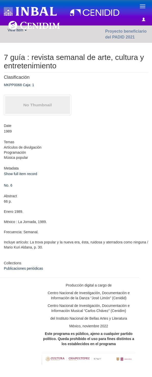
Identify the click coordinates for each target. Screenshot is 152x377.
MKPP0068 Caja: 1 (19, 85)
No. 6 (8, 185)
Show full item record (20, 174)
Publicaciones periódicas (23, 268)
